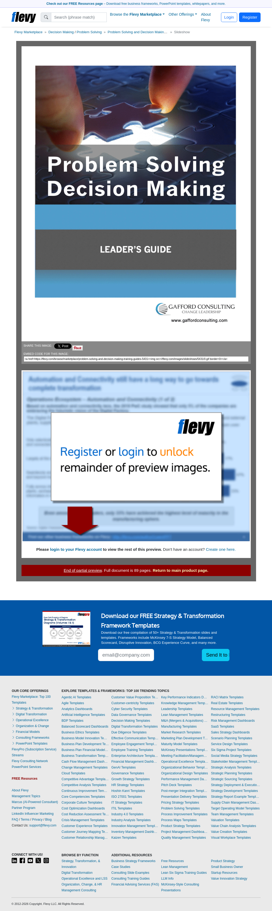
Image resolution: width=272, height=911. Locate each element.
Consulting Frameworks (30, 738)
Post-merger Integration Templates (185, 791)
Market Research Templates (181, 732)
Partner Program (23, 808)
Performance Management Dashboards (185, 779)
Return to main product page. (180, 570)
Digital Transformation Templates (134, 726)
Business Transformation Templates (85, 756)
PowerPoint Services (26, 767)
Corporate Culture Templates (82, 802)
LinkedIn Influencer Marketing (32, 814)
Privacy (37, 819)
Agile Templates (73, 703)
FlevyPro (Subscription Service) (34, 749)
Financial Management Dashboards (135, 761)
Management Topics (26, 796)
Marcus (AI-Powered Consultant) (35, 802)
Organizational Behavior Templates (185, 767)
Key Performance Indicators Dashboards (185, 697)
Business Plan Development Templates (85, 744)
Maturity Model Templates (179, 744)
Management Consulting (79, 890)
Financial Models (26, 732)
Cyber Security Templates (129, 709)
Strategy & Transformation (32, 708)
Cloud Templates (73, 773)
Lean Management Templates (182, 715)
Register (250, 17)
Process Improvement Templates (184, 814)
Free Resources (172, 861)
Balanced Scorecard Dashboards (85, 726)
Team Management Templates (232, 814)
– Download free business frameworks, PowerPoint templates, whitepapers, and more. (136, 4)
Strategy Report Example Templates (235, 797)
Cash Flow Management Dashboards (85, 761)
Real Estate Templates (227, 703)
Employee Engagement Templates (135, 744)
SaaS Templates (222, 726)
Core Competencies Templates (83, 797)
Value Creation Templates (229, 832)
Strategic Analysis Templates (231, 767)
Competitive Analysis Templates (84, 785)
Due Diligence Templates (129, 732)
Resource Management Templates (235, 709)
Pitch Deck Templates (176, 785)
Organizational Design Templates (184, 773)
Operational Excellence (30, 720)
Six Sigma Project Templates (231, 750)
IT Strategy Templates (126, 802)
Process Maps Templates (179, 820)
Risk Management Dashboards (233, 721)
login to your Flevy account (76, 549)
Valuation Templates (225, 820)
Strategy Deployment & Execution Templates (235, 785)
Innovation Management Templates (135, 826)
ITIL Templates (121, 808)
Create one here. (221, 549)
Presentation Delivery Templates (184, 797)
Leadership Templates (176, 709)
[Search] (79, 17)
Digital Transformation (29, 714)
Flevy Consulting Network (30, 761)
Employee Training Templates (132, 750)
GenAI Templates (123, 767)
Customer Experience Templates (85, 826)
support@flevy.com (42, 825)
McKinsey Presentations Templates (185, 750)
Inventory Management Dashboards (135, 832)
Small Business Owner (227, 867)
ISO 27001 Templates (126, 797)
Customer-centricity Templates (132, 703)
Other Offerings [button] (181, 14)
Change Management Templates (85, 767)
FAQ (15, 819)
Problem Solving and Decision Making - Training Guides (150, 32)
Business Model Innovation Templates (85, 738)
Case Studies (120, 867)
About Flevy (206, 17)
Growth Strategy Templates (130, 779)
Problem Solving (89, 32)
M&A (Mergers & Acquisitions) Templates (185, 721)
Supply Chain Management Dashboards (235, 802)
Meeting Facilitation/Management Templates (185, 756)
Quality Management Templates (183, 837)
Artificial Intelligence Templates (83, 715)
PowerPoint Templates (30, 743)
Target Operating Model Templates (235, 808)
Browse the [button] (136, 14)
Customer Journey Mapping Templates (85, 832)
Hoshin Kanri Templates (128, 791)
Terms (25, 819)
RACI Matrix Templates (227, 697)
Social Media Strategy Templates (234, 756)
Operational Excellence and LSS (85, 878)
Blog (48, 819)
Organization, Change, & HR (82, 884)
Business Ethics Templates (81, 732)
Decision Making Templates (130, 721)
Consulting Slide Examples (130, 873)
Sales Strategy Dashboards (230, 732)
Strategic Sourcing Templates (231, 779)
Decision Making (61, 32)
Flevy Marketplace (28, 32)
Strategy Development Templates (234, 791)
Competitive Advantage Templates (85, 779)
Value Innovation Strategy (229, 878)
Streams (18, 755)
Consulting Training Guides (130, 878)
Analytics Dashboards (77, 709)
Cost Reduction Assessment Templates (85, 814)
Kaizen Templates (124, 837)
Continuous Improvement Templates (85, 791)
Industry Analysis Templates (131, 820)
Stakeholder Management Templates (235, 761)
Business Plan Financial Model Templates (85, 750)
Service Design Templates (229, 744)
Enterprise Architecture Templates (135, 756)
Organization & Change (30, 726)
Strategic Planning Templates (231, 773)
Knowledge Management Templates (185, 703)
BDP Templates (72, 721)
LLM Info (167, 878)
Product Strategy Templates (180, 826)
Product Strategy (223, 861)
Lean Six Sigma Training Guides (184, 873)
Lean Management (174, 867)
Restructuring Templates (228, 715)
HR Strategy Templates (127, 785)
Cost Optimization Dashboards (83, 808)
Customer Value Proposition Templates (135, 697)
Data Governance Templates (131, 715)
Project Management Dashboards (185, 832)
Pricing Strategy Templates (180, 802)
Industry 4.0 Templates (127, 814)
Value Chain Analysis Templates (233, 826)
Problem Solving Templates (180, 808)
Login (229, 17)
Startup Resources (224, 873)
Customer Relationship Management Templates (85, 837)
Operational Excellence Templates (185, 761)
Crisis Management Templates (83, 820)
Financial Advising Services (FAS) (135, 884)
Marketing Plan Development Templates (185, 738)
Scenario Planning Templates (231, 738)
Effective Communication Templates (135, 738)
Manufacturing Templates (179, 726)
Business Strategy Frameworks (133, 861)
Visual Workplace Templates (231, 837)
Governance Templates (127, 773)
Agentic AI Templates (76, 697)
